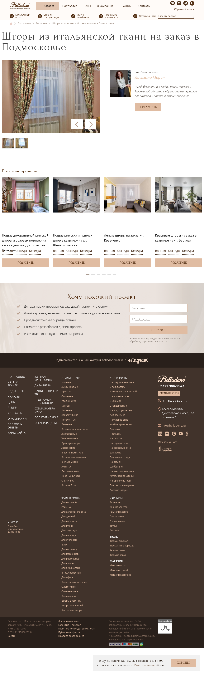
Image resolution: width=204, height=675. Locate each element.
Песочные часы (70, 471)
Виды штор (16, 391)
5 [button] (109, 274)
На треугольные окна (122, 382)
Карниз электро (118, 507)
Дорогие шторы (118, 490)
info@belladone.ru (174, 425)
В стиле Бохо (68, 485)
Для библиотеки (70, 568)
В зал (64, 544)
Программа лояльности (44, 401)
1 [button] (87, 274)
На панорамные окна (122, 471)
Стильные (67, 396)
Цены (87, 6)
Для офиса (67, 577)
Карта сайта (17, 433)
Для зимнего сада (120, 457)
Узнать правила (144, 665)
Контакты (144, 6)
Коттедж (21, 251)
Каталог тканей (14, 384)
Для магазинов (69, 554)
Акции (127, 6)
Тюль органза (117, 550)
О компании (105, 6)
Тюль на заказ (118, 555)
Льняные (66, 424)
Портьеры (115, 434)
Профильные (117, 521)
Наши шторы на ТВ (46, 392)
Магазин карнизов (120, 575)
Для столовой (69, 540)
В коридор (115, 401)
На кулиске (116, 438)
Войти (11, 636)
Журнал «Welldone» (43, 378)
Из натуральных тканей (123, 391)
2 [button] (93, 274)
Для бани (115, 429)
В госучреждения (71, 572)
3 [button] (98, 274)
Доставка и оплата (68, 621)
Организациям (46, 423)
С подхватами (118, 387)
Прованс (66, 391)
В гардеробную (118, 405)
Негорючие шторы (120, 480)
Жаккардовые (69, 434)
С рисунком (67, 480)
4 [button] (104, 274)
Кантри (65, 405)
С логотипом (68, 586)
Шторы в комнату (71, 600)
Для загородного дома (74, 512)
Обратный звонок (184, 9)
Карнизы (116, 498)
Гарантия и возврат (69, 625)
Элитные (66, 466)
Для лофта (115, 452)
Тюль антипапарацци (122, 545)
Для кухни (67, 526)
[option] (25, 222)
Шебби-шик (116, 466)
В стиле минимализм (73, 457)
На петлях (115, 462)
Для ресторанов (70, 558)
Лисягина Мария (150, 77)
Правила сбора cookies (71, 636)
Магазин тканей (119, 570)
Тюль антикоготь (119, 541)
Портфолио (69, 6)
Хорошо (183, 663)
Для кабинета (69, 521)
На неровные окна (120, 448)
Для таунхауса (69, 530)
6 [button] (114, 274)
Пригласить (148, 107)
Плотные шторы (70, 476)
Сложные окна (69, 591)
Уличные (66, 507)
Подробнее (25, 262)
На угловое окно (119, 419)
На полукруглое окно (121, 410)
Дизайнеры (43, 385)
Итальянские (68, 401)
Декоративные (69, 415)
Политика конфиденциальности (76, 628)
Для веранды (68, 535)
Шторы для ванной (72, 605)
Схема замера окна (45, 410)
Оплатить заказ (46, 417)
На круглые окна (119, 443)
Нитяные (66, 410)
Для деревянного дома (74, 582)
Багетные (115, 502)
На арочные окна (119, 396)
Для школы (67, 563)
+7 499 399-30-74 (171, 386)
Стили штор (70, 378)
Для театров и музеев (122, 485)
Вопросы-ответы (15, 426)
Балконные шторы (71, 610)
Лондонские (68, 448)
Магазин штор (118, 565)
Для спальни (68, 596)
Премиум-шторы (70, 443)
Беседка (35, 251)
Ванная (7, 251)
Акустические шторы (122, 476)
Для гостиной (69, 502)
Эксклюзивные (69, 438)
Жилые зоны (70, 498)
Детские (114, 530)
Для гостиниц (69, 549)
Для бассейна (117, 415)
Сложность (118, 378)
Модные (66, 382)
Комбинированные (121, 424)
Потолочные (68, 419)
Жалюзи (14, 396)
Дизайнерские (69, 387)
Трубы (113, 526)
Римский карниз (119, 512)
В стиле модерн (70, 462)
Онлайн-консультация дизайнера (16, 529)
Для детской (68, 516)
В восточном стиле (72, 452)
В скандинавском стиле (74, 429)
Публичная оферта (69, 632)
